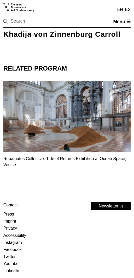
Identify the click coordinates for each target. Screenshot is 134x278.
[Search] (22, 21)
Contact (10, 205)
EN (120, 9)
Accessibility (14, 235)
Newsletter (111, 206)
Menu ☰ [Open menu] (122, 21)
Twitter (9, 256)
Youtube (11, 263)
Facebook (12, 249)
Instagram (12, 242)
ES (128, 9)
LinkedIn (11, 271)
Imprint (9, 221)
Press (8, 214)
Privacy (10, 228)
